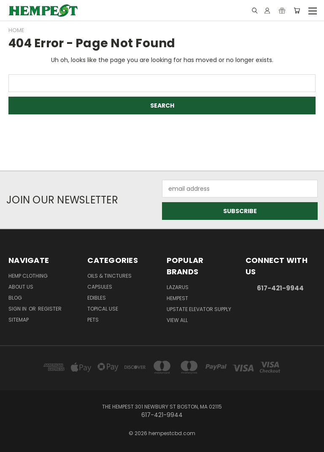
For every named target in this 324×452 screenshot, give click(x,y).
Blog (15, 297)
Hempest (177, 298)
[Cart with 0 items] (296, 10)
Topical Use (102, 308)
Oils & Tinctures (109, 275)
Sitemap (18, 319)
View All (177, 320)
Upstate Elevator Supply (199, 309)
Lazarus (178, 287)
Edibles (96, 297)
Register (50, 308)
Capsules (99, 286)
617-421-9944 (280, 288)
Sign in (18, 308)
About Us (20, 286)
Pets (93, 319)
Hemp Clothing (28, 275)
